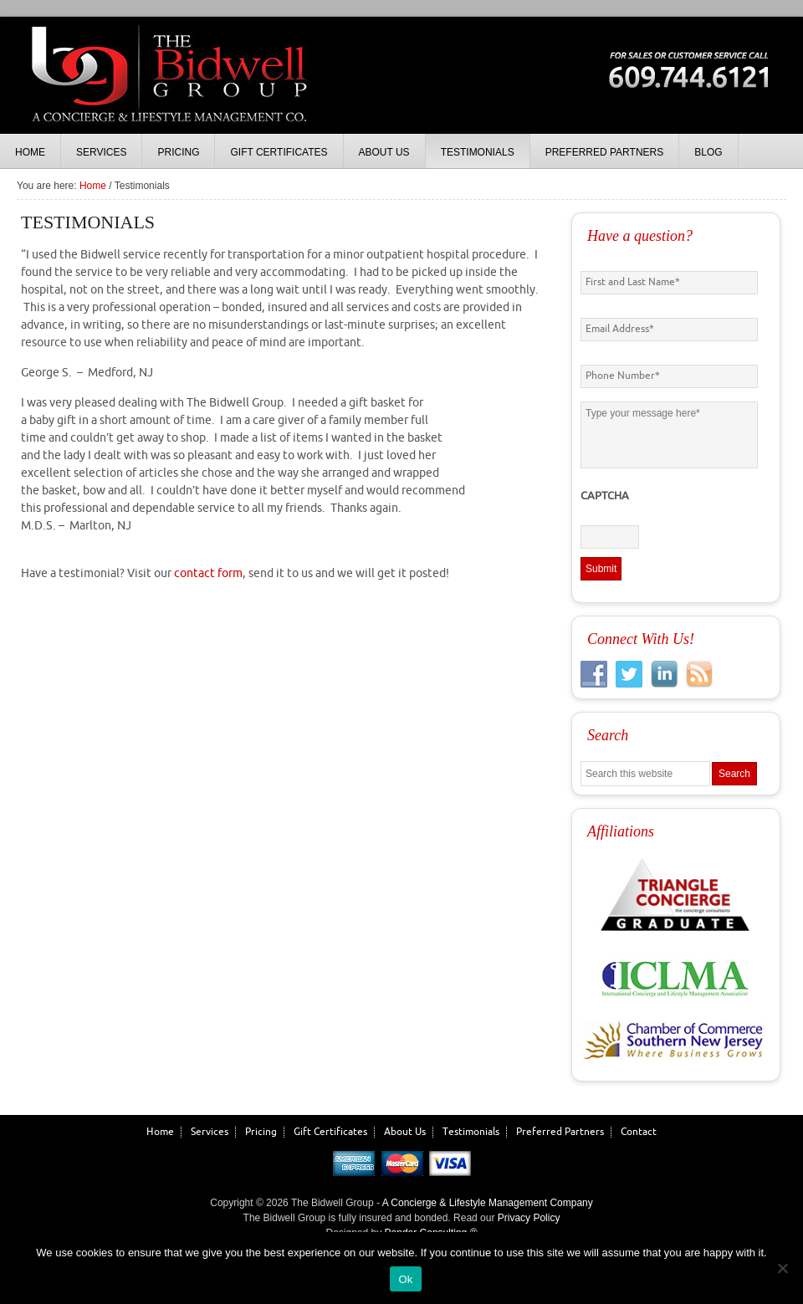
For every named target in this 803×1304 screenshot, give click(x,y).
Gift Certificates (330, 1132)
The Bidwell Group (167, 92)
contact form (208, 573)
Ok (405, 1279)
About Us (405, 1132)
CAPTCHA (605, 496)
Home (160, 1132)
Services (209, 1132)
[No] (782, 1268)
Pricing (261, 1132)
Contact (639, 1132)
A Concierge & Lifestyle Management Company (487, 1203)
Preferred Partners (560, 1132)
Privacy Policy (529, 1218)
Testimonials (470, 1132)
